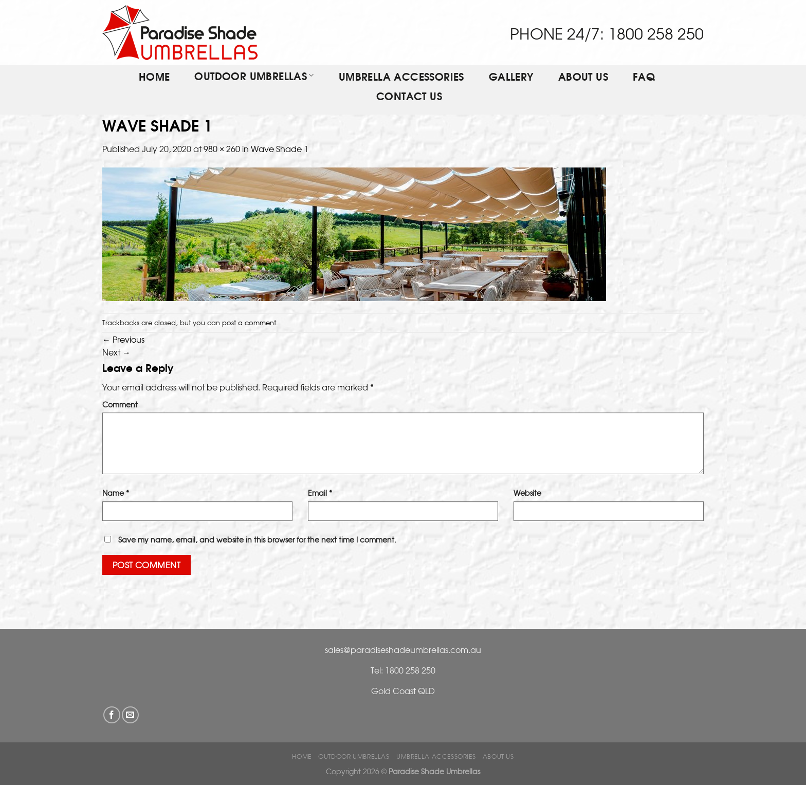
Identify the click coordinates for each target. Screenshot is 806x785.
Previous (123, 339)
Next (116, 352)
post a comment (249, 322)
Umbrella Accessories (401, 77)
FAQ (644, 77)
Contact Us (409, 97)
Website (527, 492)
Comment (120, 404)
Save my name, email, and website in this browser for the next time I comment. (257, 539)
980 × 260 (222, 148)
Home (154, 77)
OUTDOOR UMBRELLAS (254, 76)
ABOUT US (583, 77)
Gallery (511, 77)
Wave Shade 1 (279, 148)
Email (320, 492)
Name (115, 492)
